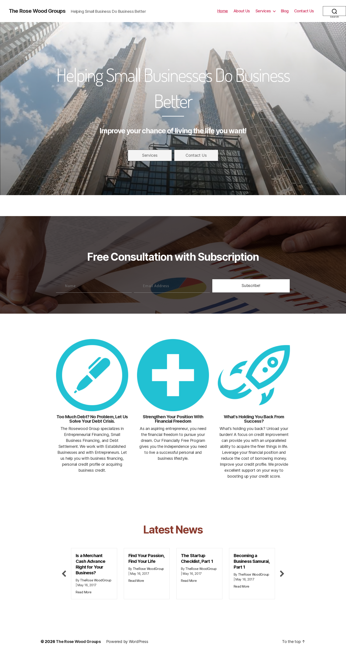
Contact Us (304, 11)
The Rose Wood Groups (37, 11)
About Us (241, 11)
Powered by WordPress (127, 641)
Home (222, 11)
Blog (285, 11)
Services (263, 11)
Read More (84, 592)
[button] (150, 155)
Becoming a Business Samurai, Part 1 (252, 561)
